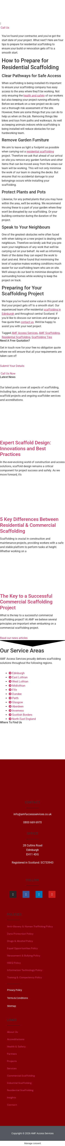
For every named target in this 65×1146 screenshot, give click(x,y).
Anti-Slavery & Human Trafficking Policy (30, 926)
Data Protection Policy (20, 934)
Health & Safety (16, 1046)
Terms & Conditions (17, 998)
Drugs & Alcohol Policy (20, 941)
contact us (27, 322)
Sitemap (11, 1006)
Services (12, 1068)
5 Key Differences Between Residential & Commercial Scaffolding (29, 525)
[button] (32, 23)
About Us (12, 1032)
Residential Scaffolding (16, 337)
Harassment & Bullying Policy (23, 955)
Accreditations (15, 1039)
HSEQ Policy (14, 963)
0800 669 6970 (32, 822)
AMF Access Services (25, 333)
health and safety (34, 95)
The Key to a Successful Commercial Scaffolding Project (26, 602)
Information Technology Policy (24, 970)
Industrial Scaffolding (19, 1083)
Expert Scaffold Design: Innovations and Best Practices (25, 448)
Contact (12, 1105)
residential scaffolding (40, 151)
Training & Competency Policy (24, 977)
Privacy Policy (14, 990)
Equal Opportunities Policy (22, 948)
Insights (11, 1097)
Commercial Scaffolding (21, 1075)
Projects (12, 1061)
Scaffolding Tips (42, 337)
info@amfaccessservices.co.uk (32, 814)
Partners (12, 1054)
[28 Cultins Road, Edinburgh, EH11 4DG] (32, 741)
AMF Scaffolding (49, 333)
